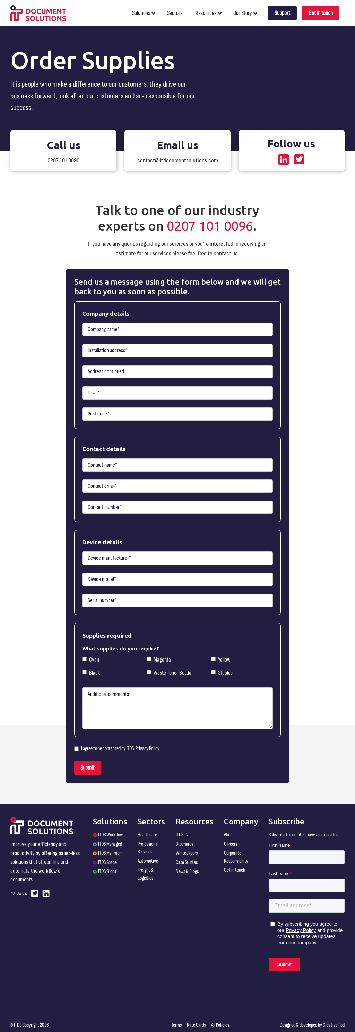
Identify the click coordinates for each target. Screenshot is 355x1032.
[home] (38, 13)
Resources (206, 13)
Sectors (174, 13)
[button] (147, 13)
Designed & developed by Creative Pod (312, 1025)
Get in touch (321, 13)
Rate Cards (196, 1025)
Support (282, 13)
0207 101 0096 (210, 225)
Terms (176, 1025)
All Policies (220, 1025)
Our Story (242, 13)
